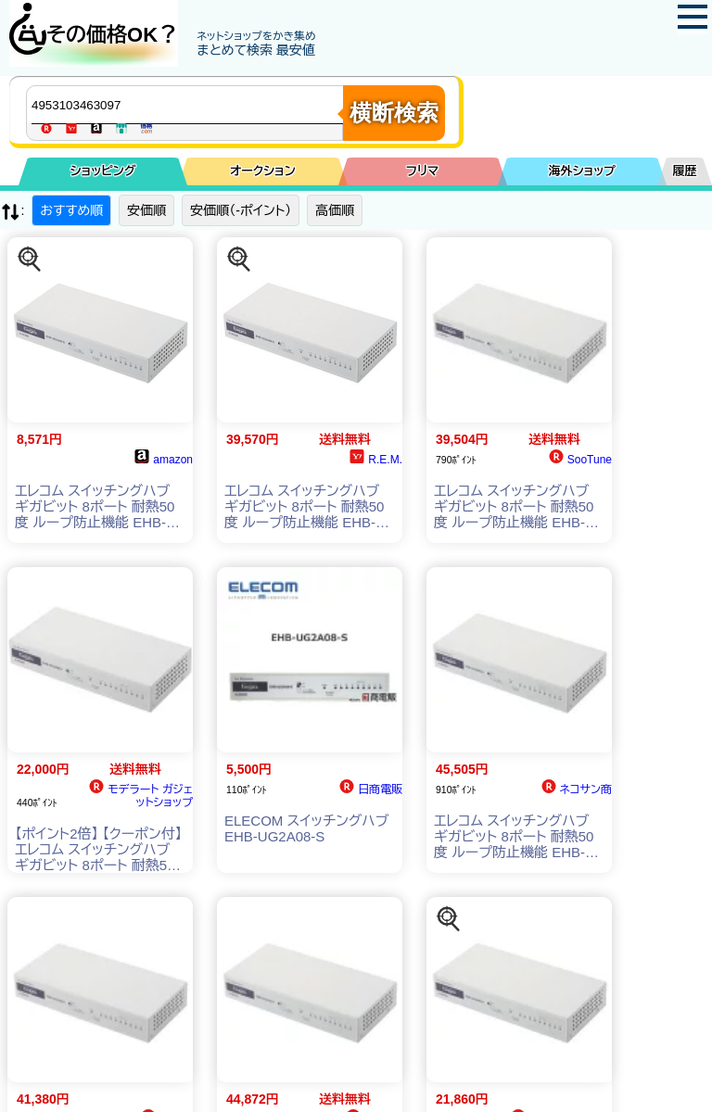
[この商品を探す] (29, 259)
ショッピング (103, 171)
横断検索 (394, 112)
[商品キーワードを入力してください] (189, 104)
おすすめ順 (71, 210)
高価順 (334, 210)
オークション (263, 171)
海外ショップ (582, 171)
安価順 (146, 210)
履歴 (685, 171)
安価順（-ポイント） (240, 210)
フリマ (422, 171)
